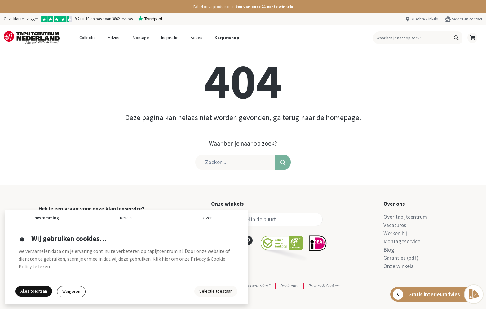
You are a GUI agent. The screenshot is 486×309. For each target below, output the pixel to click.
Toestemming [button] (45, 218)
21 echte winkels (424, 18)
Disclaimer (289, 286)
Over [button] (207, 218)
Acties (196, 37)
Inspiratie (170, 37)
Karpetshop (226, 37)
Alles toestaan (33, 291)
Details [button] (126, 218)
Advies (114, 37)
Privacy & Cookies (324, 286)
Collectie (87, 37)
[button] (243, 6)
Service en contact (467, 18)
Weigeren (71, 291)
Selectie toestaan (215, 291)
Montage (141, 37)
